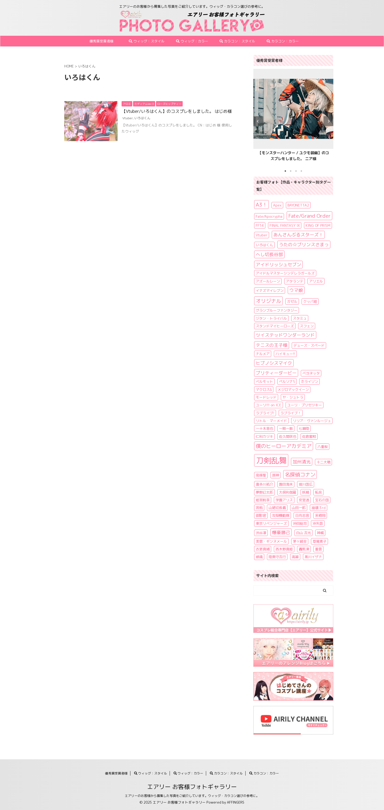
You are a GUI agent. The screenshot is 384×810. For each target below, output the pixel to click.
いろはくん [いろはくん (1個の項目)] (264, 245)
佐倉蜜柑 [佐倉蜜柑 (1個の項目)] (309, 436)
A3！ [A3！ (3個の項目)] (261, 204)
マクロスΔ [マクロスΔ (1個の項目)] (264, 389)
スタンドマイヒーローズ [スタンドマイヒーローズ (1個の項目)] (275, 326)
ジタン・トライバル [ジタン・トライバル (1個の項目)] (271, 318)
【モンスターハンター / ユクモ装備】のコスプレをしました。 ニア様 (293, 155)
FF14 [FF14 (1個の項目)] (260, 225)
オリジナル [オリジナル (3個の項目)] (268, 300)
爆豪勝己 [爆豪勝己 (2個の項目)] (281, 532)
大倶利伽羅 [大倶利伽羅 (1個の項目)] (287, 492)
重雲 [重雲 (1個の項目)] (318, 549)
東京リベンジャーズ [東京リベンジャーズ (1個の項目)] (271, 523)
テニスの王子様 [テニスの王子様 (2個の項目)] (271, 345)
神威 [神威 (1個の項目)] (320, 532)
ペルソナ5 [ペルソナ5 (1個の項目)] (287, 381)
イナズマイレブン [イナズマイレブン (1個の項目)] (269, 290)
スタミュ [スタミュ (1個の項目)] (300, 318)
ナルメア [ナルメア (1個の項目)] (263, 353)
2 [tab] (290, 171)
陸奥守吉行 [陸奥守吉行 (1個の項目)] (277, 556)
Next (328, 121)
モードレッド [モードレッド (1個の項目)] (266, 397)
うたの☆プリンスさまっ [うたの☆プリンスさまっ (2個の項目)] (304, 244)
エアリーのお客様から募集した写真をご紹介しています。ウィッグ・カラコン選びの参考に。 (192, 795)
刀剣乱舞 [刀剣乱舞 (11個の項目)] (271, 460)
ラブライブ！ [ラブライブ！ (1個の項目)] (290, 413)
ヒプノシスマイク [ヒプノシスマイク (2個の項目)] (274, 363)
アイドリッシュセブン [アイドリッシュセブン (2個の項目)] (278, 264)
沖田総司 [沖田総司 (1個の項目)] (300, 523)
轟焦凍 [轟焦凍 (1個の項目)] (304, 549)
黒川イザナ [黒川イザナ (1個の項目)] (313, 556)
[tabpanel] (293, 116)
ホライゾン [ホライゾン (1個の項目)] (309, 381)
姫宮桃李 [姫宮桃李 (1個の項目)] (263, 500)
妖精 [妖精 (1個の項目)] (305, 492)
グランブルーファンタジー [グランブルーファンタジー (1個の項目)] (276, 310)
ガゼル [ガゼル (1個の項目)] (292, 301)
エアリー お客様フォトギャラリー (192, 787)
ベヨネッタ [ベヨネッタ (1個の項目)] (311, 373)
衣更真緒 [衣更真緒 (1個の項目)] (263, 549)
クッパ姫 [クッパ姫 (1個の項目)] (310, 301)
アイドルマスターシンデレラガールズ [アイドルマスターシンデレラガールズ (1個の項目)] (285, 273)
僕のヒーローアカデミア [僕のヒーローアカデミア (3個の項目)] (283, 446)
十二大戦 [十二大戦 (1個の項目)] (323, 462)
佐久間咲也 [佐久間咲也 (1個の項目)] (287, 436)
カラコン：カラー (283, 41)
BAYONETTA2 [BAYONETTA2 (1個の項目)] (298, 205)
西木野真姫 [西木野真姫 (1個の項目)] (284, 549)
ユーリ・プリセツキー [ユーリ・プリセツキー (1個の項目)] (304, 405)
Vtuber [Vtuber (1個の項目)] (261, 235)
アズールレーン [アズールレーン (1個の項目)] (268, 281)
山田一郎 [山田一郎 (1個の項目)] (299, 507)
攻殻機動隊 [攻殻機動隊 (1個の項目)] (280, 515)
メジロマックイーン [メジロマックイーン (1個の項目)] (293, 389)
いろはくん (142, 118)
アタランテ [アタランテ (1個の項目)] (294, 281)
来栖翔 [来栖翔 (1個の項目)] (320, 515)
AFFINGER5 (236, 802)
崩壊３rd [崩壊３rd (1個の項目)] (318, 507)
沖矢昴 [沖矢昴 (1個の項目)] (318, 523)
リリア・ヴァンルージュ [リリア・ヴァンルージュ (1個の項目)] (312, 420)
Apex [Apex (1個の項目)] (277, 205)
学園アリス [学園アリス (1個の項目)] (284, 500)
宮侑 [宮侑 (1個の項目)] (259, 507)
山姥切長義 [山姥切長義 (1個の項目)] (277, 507)
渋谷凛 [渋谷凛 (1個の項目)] (261, 532)
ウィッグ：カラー (192, 41)
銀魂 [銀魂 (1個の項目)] (259, 556)
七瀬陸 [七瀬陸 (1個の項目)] (304, 428)
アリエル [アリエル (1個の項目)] (316, 281)
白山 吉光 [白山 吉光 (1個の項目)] (303, 532)
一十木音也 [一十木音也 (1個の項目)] (264, 428)
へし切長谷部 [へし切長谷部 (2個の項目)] (269, 254)
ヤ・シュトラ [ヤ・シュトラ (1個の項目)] (292, 397)
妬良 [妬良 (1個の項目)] (318, 492)
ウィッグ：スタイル (147, 41)
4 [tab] (301, 171)
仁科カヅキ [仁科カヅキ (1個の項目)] (264, 436)
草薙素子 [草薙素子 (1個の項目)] (319, 541)
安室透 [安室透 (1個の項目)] (304, 500)
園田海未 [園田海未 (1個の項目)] (286, 484)
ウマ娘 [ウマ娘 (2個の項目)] (296, 290)
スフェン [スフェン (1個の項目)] (307, 326)
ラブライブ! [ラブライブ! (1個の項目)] (265, 413)
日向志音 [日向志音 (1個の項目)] (302, 515)
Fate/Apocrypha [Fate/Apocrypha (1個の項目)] (269, 216)
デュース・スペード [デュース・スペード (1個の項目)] (309, 345)
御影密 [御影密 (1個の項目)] (261, 515)
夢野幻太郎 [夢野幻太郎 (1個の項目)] (264, 492)
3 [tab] (296, 171)
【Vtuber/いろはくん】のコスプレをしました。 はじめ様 (177, 111)
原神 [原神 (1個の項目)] (275, 475)
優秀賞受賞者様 (101, 41)
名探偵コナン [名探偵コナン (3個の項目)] (300, 474)
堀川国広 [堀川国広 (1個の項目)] (306, 484)
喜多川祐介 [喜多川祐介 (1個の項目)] (264, 484)
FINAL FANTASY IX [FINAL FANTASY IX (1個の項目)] (285, 225)
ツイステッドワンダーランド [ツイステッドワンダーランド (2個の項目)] (285, 335)
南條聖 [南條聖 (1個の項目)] (261, 475)
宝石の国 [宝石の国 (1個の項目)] (322, 500)
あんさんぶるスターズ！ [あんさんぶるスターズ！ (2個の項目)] (298, 235)
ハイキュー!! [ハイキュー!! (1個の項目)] (285, 353)
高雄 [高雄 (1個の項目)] (295, 556)
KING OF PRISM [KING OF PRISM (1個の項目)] (318, 225)
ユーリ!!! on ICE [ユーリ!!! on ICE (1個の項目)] (268, 405)
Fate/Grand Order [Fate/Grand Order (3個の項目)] (309, 215)
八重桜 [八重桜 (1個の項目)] (322, 446)
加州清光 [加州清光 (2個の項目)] (302, 462)
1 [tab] (285, 171)
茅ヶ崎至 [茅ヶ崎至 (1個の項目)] (300, 541)
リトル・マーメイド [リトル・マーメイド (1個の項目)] (271, 420)
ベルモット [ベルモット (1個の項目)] (264, 381)
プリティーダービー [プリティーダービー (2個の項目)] (276, 373)
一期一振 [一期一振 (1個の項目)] (286, 428)
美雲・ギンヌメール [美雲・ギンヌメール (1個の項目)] (271, 541)
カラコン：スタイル (237, 41)
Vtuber (127, 118)
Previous (258, 121)
